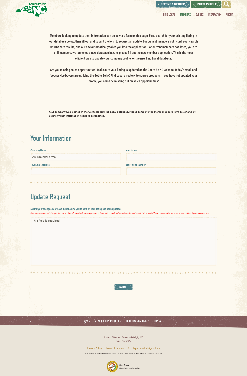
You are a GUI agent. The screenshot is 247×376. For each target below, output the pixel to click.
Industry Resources (137, 321)
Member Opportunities (108, 321)
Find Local (169, 15)
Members (185, 15)
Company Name (38, 150)
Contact (158, 321)
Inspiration (214, 15)
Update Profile (206, 4)
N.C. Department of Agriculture (144, 348)
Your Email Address (40, 164)
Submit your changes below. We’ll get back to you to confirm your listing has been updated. (75, 209)
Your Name (131, 150)
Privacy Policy (94, 348)
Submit (123, 287)
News (87, 321)
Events (199, 15)
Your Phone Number (136, 164)
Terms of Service (115, 348)
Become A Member (173, 4)
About (229, 15)
